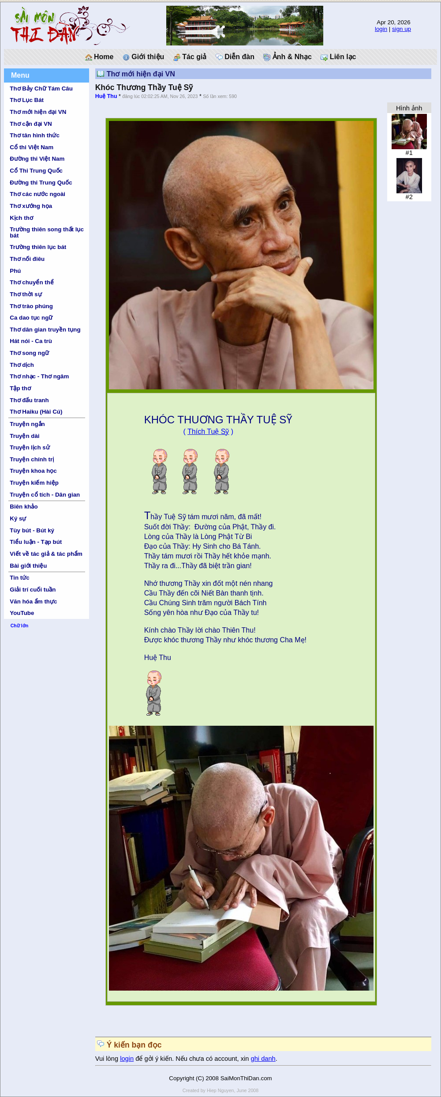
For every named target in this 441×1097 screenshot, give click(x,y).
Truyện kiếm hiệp (34, 482)
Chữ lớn (20, 625)
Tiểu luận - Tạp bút (36, 542)
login (381, 29)
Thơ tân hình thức (35, 135)
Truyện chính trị (32, 459)
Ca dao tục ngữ (31, 317)
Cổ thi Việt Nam (31, 147)
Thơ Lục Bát (27, 100)
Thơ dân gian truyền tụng (45, 329)
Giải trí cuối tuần (33, 589)
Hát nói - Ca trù (31, 341)
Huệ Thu (106, 96)
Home (99, 57)
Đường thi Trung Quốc (41, 182)
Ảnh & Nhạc (287, 57)
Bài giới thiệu (28, 565)
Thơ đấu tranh (29, 400)
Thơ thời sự (25, 294)
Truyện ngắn (27, 424)
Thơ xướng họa (31, 206)
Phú (15, 271)
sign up (401, 29)
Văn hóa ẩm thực (33, 601)
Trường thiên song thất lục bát (47, 232)
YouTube (22, 613)
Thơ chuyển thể (32, 282)
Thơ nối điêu (27, 259)
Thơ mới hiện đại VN (38, 112)
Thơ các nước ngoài (37, 194)
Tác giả (190, 57)
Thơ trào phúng (31, 306)
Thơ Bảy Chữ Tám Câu (41, 88)
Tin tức (19, 577)
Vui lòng (107, 1058)
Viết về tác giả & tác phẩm (46, 553)
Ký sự (18, 518)
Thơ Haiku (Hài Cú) (36, 411)
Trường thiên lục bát (38, 247)
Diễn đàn (235, 57)
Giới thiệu (143, 57)
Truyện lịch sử (29, 447)
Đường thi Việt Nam (37, 158)
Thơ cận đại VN (31, 124)
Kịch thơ (21, 218)
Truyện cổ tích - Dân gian (45, 494)
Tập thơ (20, 388)
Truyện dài (24, 436)
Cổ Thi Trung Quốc (36, 170)
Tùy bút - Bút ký (32, 530)
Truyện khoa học (33, 470)
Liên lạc (338, 57)
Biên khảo (23, 506)
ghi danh (263, 1058)
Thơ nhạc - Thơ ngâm (39, 376)
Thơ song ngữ (29, 353)
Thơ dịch (22, 365)
